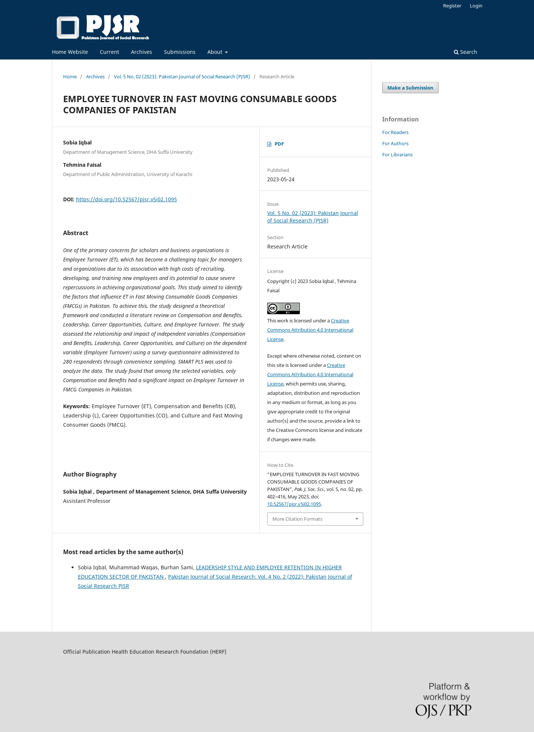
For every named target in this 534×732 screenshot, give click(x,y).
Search (465, 51)
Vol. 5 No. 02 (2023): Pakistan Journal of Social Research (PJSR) (182, 76)
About (215, 51)
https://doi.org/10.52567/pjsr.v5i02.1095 (126, 199)
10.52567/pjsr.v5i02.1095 (294, 504)
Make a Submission (410, 87)
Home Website (70, 51)
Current (109, 51)
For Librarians (397, 154)
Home (70, 76)
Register (452, 5)
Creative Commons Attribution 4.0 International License (310, 329)
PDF (279, 143)
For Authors (395, 143)
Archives (141, 51)
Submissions (180, 51)
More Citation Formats (297, 518)
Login (476, 5)
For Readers (395, 132)
